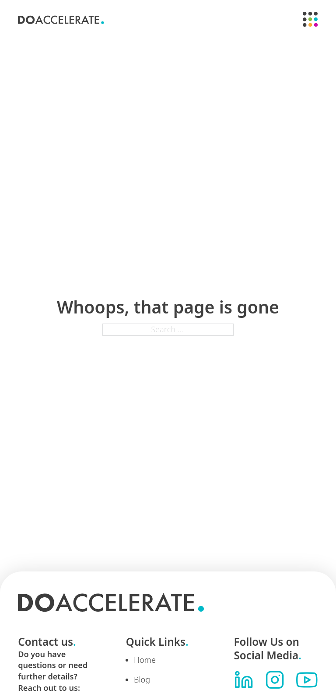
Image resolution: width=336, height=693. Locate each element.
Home (145, 660)
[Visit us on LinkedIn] (243, 680)
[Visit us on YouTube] (307, 680)
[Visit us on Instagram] (274, 680)
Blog (142, 679)
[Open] (310, 19)
